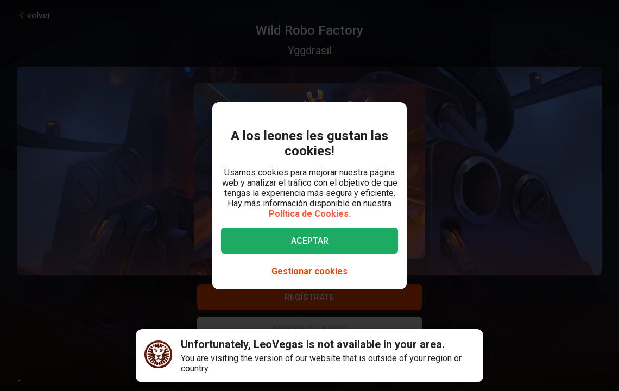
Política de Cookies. (310, 214)
